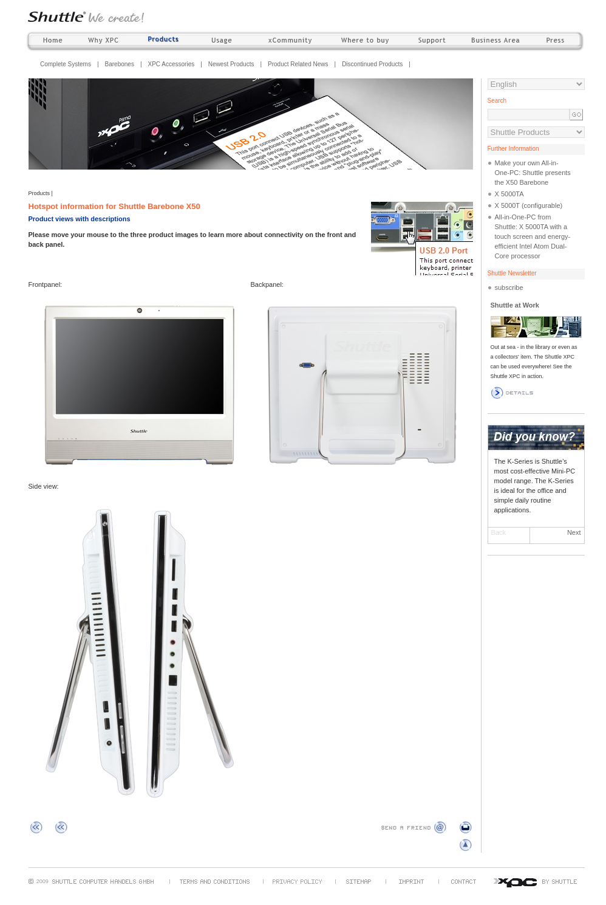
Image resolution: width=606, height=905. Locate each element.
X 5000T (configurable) (529, 205)
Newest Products (231, 64)
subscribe (509, 287)
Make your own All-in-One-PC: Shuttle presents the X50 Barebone (533, 172)
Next (574, 532)
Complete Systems (65, 64)
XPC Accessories (171, 64)
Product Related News (298, 64)
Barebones (119, 64)
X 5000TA (509, 194)
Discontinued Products (372, 64)
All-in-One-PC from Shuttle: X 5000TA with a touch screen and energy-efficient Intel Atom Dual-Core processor (533, 236)
